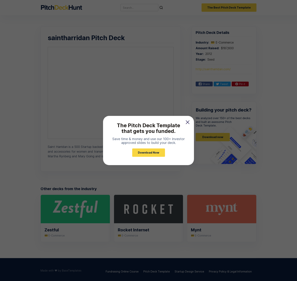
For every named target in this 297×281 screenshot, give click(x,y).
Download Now (148, 152)
